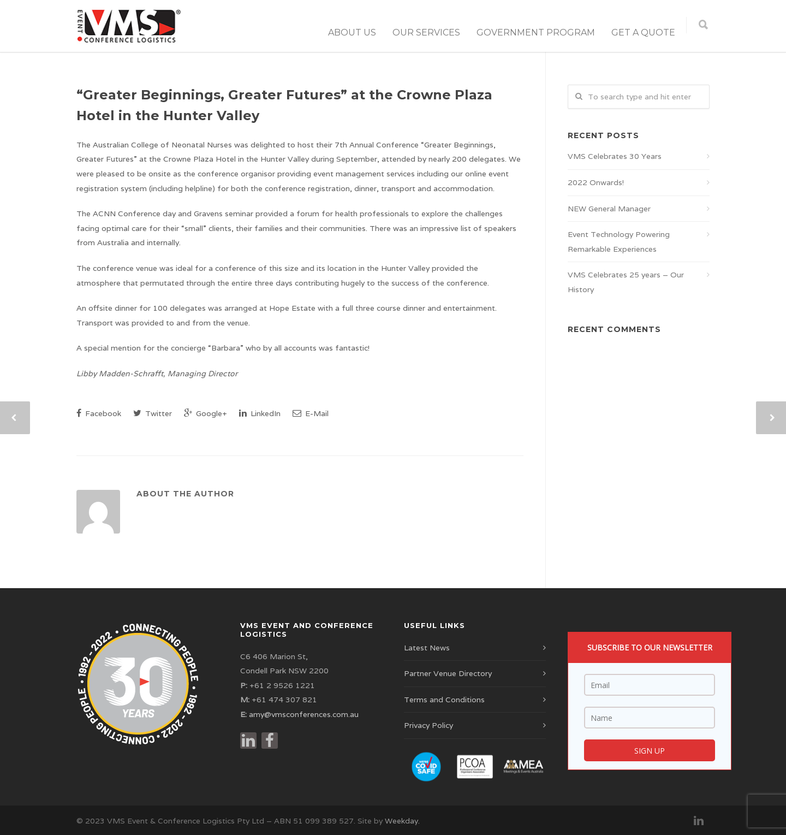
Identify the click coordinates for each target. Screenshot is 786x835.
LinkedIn (260, 413)
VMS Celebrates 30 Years (615, 156)
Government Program (536, 32)
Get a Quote (643, 32)
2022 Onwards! (596, 182)
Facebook (98, 413)
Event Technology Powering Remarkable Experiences (619, 241)
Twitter (152, 413)
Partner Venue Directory (448, 673)
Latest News (427, 648)
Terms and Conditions (444, 699)
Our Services (426, 32)
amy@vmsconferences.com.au (304, 714)
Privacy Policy (428, 725)
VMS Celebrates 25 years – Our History (626, 282)
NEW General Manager (609, 209)
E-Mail (311, 413)
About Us (352, 32)
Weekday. (402, 821)
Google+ (205, 413)
